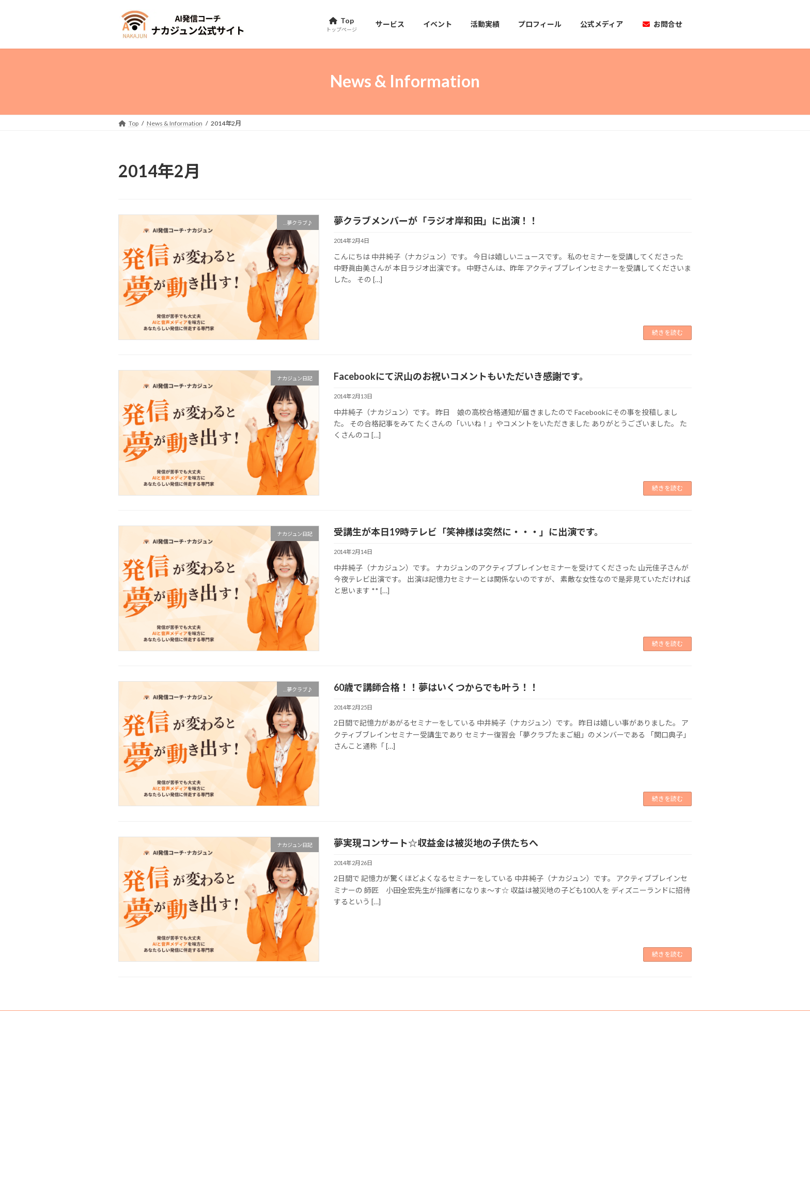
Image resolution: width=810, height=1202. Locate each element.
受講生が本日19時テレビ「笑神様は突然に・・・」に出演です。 (468, 531)
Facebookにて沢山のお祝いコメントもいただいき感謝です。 (461, 376)
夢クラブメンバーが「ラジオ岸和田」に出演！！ (436, 220)
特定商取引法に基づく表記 (165, 1020)
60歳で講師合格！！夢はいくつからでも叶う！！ (436, 687)
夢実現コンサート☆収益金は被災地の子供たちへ (436, 843)
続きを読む (667, 332)
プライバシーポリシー (254, 1020)
